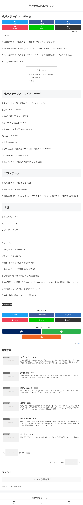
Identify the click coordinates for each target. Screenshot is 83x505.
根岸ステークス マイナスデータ (42, 75)
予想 (31, 81)
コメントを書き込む (41, 480)
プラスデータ (35, 78)
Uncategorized (7, 304)
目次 (38, 70)
